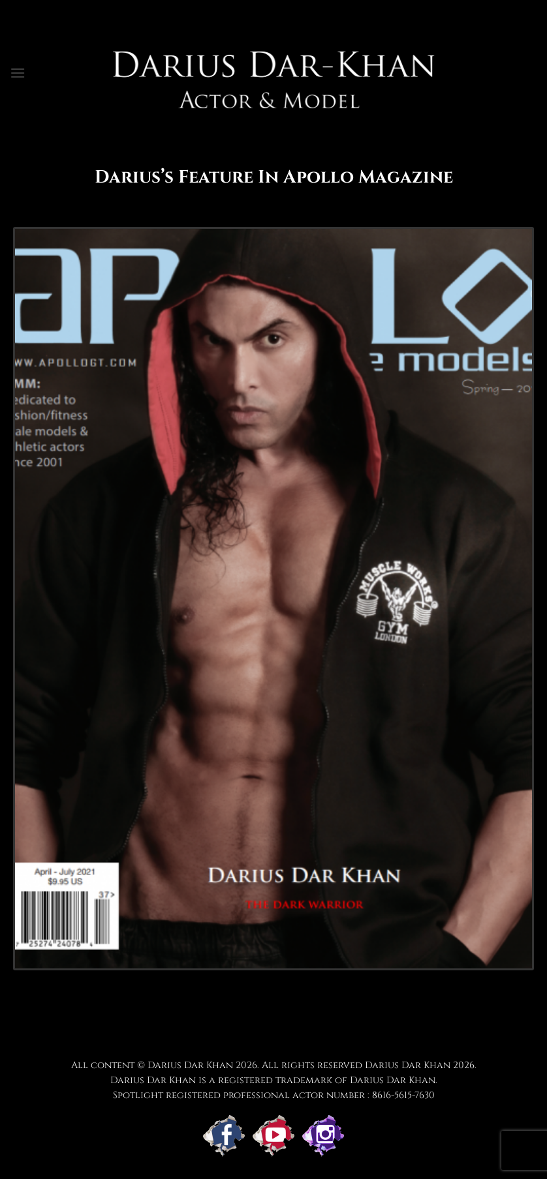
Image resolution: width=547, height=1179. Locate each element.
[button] (17, 73)
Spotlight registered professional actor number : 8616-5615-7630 (274, 1095)
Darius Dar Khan (407, 1065)
